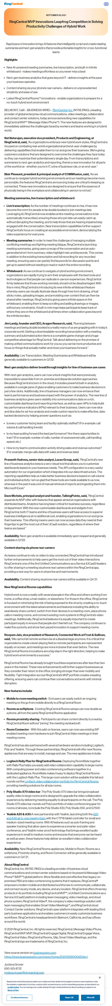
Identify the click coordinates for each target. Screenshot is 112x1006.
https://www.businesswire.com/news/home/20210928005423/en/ (46, 957)
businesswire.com (44, 953)
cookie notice (13, 987)
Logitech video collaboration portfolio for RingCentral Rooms (62, 781)
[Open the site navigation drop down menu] (106, 4)
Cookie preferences (19, 997)
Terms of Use (13, 990)
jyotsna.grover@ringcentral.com (24, 972)
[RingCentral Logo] (13, 4)
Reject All (69, 997)
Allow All (90, 997)
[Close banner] (100, 977)
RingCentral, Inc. (63, 110)
